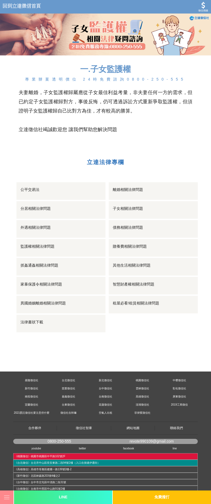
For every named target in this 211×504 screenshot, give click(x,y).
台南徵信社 (105, 396)
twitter (82, 448)
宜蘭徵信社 (31, 404)
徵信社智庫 (84, 428)
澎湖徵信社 (142, 404)
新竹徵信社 (31, 388)
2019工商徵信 (179, 404)
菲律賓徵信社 (142, 412)
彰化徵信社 (179, 388)
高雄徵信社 (142, 396)
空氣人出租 (105, 412)
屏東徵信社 (179, 396)
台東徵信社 (68, 404)
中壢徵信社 (179, 380)
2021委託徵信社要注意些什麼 (31, 412)
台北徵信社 (68, 380)
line (175, 448)
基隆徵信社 (31, 380)
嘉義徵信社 (68, 396)
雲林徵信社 (142, 388)
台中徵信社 (105, 388)
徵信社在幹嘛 (68, 412)
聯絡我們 (176, 428)
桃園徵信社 (142, 380)
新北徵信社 (105, 380)
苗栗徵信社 (68, 388)
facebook (128, 448)
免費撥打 (161, 497)
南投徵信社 (31, 396)
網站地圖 (133, 428)
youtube (36, 448)
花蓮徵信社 (105, 404)
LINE (63, 497)
